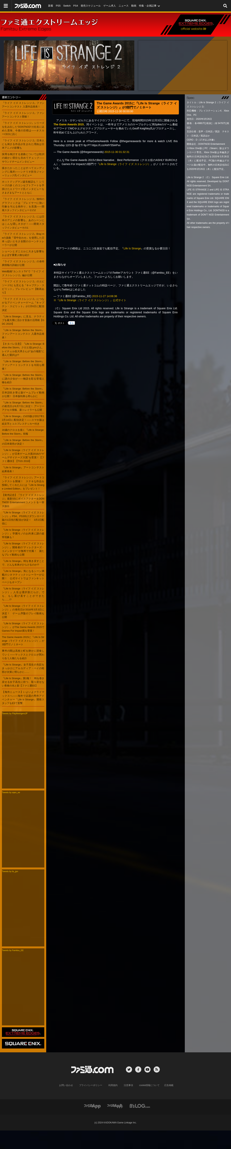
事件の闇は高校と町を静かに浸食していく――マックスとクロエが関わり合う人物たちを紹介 (23, 654)
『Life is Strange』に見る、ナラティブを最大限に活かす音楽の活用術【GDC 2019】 (23, 320)
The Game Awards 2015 (69, 124)
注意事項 (128, 1085)
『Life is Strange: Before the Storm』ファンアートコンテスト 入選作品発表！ (23, 334)
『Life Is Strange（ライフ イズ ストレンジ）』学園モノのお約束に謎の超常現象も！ (23, 533)
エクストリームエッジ (196, 25)
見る (71, 323)
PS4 (75, 5)
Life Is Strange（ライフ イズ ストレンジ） (125, 164)
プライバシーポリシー (90, 1085)
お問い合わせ (66, 1085)
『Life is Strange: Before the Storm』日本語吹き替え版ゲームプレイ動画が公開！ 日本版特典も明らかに (23, 392)
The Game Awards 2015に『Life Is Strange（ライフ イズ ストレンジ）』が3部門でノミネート (23, 641)
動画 (133, 5)
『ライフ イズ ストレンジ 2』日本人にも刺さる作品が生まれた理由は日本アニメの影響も (23, 144)
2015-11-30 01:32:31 (116, 151)
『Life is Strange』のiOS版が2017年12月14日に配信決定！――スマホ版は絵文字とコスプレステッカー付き (23, 420)
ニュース (124, 5)
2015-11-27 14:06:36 (104, 296)
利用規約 (113, 1085)
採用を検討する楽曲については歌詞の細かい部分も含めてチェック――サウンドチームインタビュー (23, 158)
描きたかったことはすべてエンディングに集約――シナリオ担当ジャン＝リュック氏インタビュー (23, 172)
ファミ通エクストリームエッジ (50, 25)
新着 (50, 5)
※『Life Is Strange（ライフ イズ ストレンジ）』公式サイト (90, 300)
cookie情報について (149, 1085)
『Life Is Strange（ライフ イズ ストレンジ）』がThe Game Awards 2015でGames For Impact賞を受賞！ (23, 627)
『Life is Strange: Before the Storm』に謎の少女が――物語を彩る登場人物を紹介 (23, 379)
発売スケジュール (91, 5)
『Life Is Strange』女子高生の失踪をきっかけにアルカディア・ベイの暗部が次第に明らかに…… (23, 668)
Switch (66, 5)
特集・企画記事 (148, 5)
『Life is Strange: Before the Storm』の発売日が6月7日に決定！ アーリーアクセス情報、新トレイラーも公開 (23, 406)
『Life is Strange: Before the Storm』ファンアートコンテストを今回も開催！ (23, 365)
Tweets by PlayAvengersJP (15, 713)
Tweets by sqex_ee (11, 792)
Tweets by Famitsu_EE (13, 950)
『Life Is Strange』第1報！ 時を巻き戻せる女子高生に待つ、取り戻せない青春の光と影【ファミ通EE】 (23, 682)
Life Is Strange (132, 248)
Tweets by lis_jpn (10, 871)
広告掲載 (168, 1085)
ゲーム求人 (109, 5)
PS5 (58, 5)
